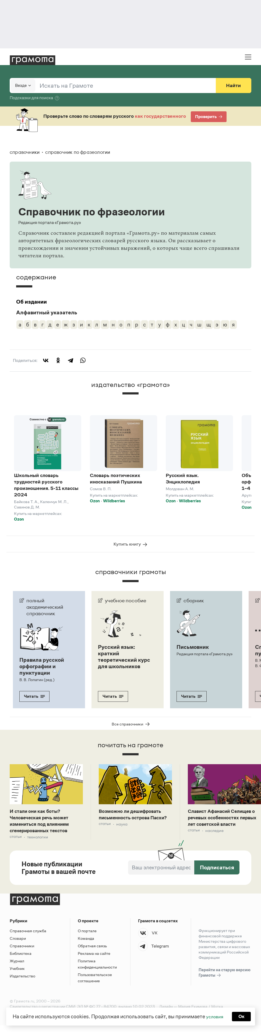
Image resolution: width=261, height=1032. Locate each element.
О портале (87, 937)
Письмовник (193, 651)
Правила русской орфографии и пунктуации (41, 670)
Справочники (22, 952)
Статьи (16, 843)
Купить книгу (130, 548)
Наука (123, 836)
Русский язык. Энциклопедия (183, 479)
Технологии (39, 843)
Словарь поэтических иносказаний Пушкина (116, 479)
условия (214, 1016)
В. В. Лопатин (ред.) (36, 683)
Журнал (17, 967)
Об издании (31, 302)
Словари (18, 945)
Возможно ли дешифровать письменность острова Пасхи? (134, 822)
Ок (242, 1016)
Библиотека (20, 960)
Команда (86, 945)
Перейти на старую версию (225, 979)
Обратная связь (92, 952)
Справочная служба (28, 937)
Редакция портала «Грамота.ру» (204, 658)
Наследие (215, 843)
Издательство (22, 982)
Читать (34, 700)
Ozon (19, 519)
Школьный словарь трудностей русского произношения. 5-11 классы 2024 (46, 485)
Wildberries (114, 501)
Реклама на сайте (94, 960)
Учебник (17, 975)
